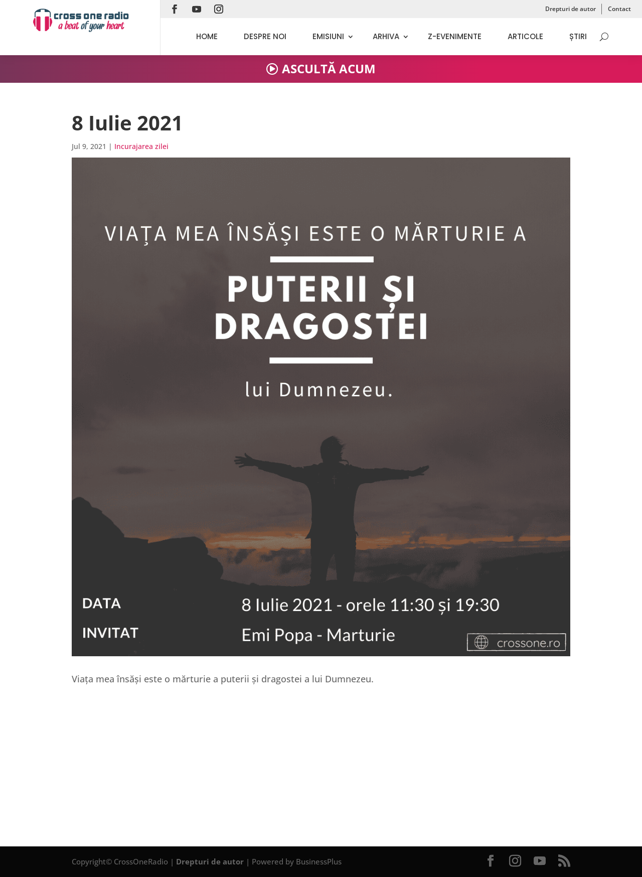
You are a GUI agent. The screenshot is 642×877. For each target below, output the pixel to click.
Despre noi (265, 36)
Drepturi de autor (570, 9)
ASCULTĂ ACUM (329, 68)
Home (207, 36)
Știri (578, 36)
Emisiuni (328, 36)
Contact (619, 9)
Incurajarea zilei (141, 146)
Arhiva (386, 36)
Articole (525, 36)
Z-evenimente (455, 36)
